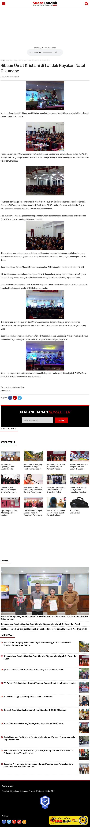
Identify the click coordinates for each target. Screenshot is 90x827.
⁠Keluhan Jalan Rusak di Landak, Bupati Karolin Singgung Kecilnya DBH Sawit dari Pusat (56, 468)
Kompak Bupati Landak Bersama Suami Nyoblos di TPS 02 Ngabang (35, 710)
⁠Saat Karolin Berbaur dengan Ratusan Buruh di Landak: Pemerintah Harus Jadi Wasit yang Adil (79, 468)
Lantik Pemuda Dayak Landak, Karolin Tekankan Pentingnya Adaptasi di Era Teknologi (33, 515)
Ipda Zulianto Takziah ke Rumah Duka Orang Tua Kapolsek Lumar (34, 669)
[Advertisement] (45, 27)
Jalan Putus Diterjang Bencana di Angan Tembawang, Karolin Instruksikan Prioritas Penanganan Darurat (33, 468)
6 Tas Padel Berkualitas (75, 512)
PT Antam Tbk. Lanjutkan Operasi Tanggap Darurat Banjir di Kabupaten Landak (40, 683)
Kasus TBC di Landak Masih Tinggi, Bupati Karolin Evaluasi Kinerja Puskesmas (56, 514)
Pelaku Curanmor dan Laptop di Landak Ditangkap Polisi (56, 490)
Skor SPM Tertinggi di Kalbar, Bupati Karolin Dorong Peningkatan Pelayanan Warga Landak (33, 492)
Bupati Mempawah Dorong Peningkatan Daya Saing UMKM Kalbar (33, 723)
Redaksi (5, 791)
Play (83, 820)
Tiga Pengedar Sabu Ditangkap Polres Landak (9, 513)
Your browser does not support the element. (45, 52)
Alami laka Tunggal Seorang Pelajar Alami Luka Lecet (28, 696)
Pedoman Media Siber (45, 791)
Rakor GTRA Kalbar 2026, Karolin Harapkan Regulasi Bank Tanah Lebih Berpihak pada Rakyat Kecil (79, 493)
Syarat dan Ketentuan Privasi (22, 791)
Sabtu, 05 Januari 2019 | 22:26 (10, 77)
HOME (2, 60)
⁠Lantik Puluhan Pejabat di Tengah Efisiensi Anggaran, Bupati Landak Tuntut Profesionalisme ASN (10, 492)
